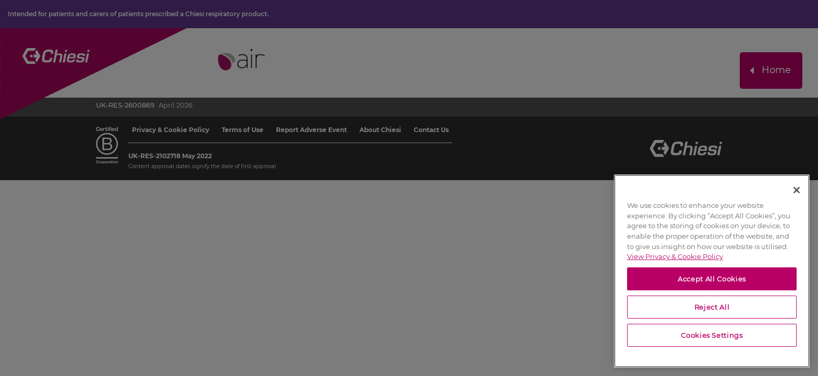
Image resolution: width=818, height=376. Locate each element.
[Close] (796, 190)
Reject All (712, 307)
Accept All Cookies (712, 279)
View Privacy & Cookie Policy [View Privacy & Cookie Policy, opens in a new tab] (675, 256)
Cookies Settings (712, 335)
